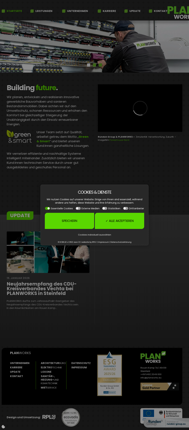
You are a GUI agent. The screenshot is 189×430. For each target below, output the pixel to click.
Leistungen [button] (43, 11)
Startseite (14, 11)
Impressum (79, 367)
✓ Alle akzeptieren (120, 221)
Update (134, 11)
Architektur (53, 363)
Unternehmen (20, 363)
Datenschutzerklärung (120, 242)
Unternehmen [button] (77, 11)
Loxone (46, 372)
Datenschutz (81, 363)
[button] (9, 46)
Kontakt (161, 11)
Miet (49, 387)
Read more (168, 397)
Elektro (51, 367)
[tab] (88, 65)
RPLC (94, 242)
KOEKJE (63, 242)
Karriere (109, 11)
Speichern (69, 221)
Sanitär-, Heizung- (50, 379)
